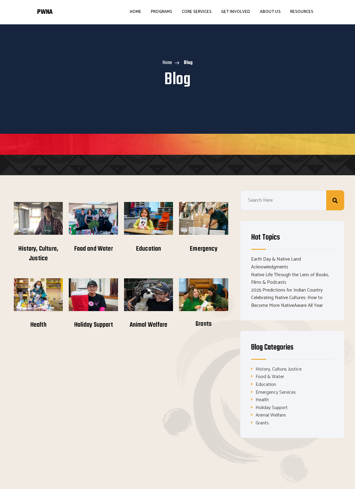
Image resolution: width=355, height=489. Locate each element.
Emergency (203, 248)
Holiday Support (93, 324)
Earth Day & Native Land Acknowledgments (276, 263)
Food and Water (93, 248)
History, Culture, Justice (38, 253)
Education (148, 248)
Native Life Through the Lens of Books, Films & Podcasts (290, 279)
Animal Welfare (149, 324)
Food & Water (270, 377)
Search (335, 200)
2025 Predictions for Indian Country (287, 290)
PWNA (45, 12)
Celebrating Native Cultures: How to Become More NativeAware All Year (287, 302)
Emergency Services (276, 392)
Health (38, 324)
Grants (204, 324)
